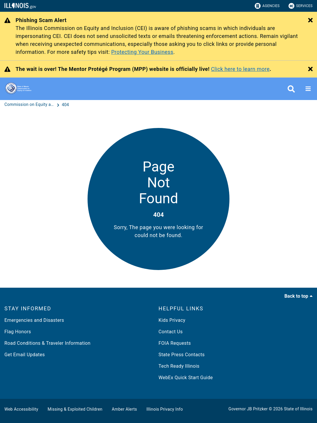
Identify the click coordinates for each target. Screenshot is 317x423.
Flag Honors (17, 331)
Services (301, 6)
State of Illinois (298, 409)
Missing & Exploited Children (75, 409)
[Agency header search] (291, 89)
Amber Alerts (124, 409)
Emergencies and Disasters (34, 320)
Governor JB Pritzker (248, 409)
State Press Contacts (182, 354)
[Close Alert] (310, 20)
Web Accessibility (21, 409)
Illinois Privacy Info (164, 409)
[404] (65, 104)
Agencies (267, 6)
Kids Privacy (172, 320)
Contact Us (171, 331)
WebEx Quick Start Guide (186, 377)
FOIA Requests (175, 343)
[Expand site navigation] (308, 89)
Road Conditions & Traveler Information (47, 343)
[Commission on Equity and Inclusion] (30, 104)
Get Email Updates (24, 354)
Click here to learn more (240, 69)
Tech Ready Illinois (179, 366)
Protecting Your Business (142, 52)
